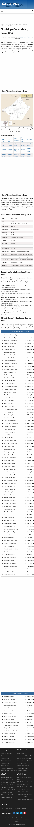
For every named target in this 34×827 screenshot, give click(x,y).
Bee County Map (9, 346)
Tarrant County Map (10, 543)
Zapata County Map (9, 574)
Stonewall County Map (10, 540)
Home (2, 24)
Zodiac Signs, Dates (22, 768)
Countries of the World (7, 787)
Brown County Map (9, 358)
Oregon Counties (9, 728)
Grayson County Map (10, 420)
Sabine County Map (9, 526)
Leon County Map (9, 472)
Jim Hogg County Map (10, 452)
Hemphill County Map (10, 435)
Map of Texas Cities (9, 139)
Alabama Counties (9, 696)
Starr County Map (9, 537)
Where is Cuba (5, 765)
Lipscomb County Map (10, 475)
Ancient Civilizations (6, 797)
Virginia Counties (9, 736)
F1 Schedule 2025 (22, 797)
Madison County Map (10, 483)
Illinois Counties (8, 708)
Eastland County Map (10, 397)
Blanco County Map (9, 349)
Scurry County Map (9, 532)
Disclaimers (18, 819)
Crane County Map (9, 383)
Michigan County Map (10, 716)
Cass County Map (9, 366)
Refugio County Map (10, 520)
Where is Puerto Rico (7, 768)
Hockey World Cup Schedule (25, 799)
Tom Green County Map (11, 549)
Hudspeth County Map (10, 443)
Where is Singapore (6, 755)
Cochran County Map (10, 372)
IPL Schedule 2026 (22, 792)
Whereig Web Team (24, 37)
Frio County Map (9, 412)
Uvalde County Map (9, 554)
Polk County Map (9, 512)
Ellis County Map (9, 400)
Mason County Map (9, 486)
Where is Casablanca (23, 765)
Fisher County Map (9, 406)
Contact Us (15, 818)
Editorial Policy (9, 819)
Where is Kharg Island (7, 777)
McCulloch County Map (10, 480)
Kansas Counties (9, 711)
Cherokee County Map (10, 369)
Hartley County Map (10, 432)
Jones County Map (9, 455)
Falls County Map (9, 403)
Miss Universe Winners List (24, 755)
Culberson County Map (10, 386)
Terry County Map (9, 546)
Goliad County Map (9, 417)
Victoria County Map (10, 557)
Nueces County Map (10, 503)
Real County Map (9, 517)
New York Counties (9, 742)
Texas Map (29, 139)
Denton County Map (10, 392)
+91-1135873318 (7, 808)
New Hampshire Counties (11, 722)
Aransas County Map (10, 338)
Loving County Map (9, 477)
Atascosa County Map (10, 340)
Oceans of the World (7, 780)
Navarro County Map (10, 500)
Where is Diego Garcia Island (9, 770)
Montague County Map (10, 495)
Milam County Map (9, 492)
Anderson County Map (10, 335)
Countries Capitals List (7, 785)
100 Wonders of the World (8, 782)
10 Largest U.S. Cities (23, 753)
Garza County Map (9, 415)
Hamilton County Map (10, 426)
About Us (7, 818)
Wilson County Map (9, 569)
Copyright (26, 819)
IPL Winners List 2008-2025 (25, 794)
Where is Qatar (5, 758)
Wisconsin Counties (10, 739)
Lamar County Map (9, 466)
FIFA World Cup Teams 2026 (25, 787)
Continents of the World (8, 790)
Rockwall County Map (10, 523)
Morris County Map (9, 497)
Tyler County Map (9, 552)
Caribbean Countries (7, 792)
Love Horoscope (21, 763)
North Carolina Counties (11, 725)
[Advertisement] (17, 71)
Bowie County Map (9, 352)
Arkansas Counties (9, 699)
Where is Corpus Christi (29, 150)
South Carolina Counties (11, 731)
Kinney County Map (9, 463)
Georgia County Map (10, 705)
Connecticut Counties (10, 702)
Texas (19, 24)
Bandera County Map (10, 343)
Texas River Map (22, 139)
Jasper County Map (9, 449)
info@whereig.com (21, 808)
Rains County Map (9, 514)
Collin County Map (9, 375)
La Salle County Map (10, 469)
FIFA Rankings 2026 (22, 784)
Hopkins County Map (10, 440)
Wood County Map (9, 572)
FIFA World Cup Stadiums (24, 789)
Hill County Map (8, 437)
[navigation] (2, 11)
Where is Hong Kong (7, 753)
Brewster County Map (10, 355)
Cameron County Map (10, 363)
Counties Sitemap (22, 770)
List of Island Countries (7, 795)
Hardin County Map (9, 429)
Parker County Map (9, 509)
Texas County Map (3, 139)
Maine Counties (8, 713)
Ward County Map (9, 560)
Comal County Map (9, 378)
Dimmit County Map (9, 395)
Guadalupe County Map (11, 423)
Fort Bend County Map (10, 409)
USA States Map (13, 24)
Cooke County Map (9, 380)
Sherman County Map (10, 534)
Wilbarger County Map (10, 566)
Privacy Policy (24, 818)
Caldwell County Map (10, 360)
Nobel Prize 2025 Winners (24, 760)
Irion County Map (9, 446)
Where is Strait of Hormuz (24, 758)
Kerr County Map (9, 460)
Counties (25, 24)
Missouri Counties (9, 719)
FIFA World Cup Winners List (25, 782)
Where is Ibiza (5, 763)
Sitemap (17, 821)
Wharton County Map (10, 563)
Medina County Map (10, 489)
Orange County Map (10, 506)
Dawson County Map (10, 389)
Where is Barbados (6, 760)
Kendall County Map (10, 457)
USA (7, 24)
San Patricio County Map (11, 529)
